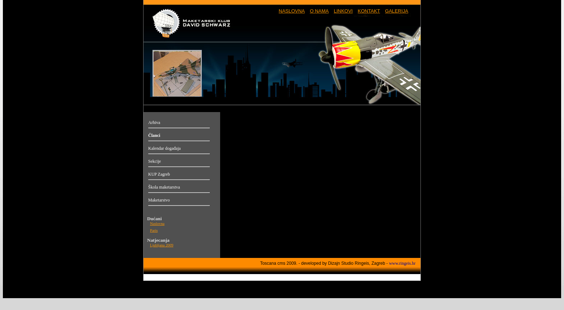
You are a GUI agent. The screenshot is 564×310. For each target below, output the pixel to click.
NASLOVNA (292, 11)
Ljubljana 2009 (161, 245)
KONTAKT (369, 11)
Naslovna (157, 224)
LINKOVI (343, 11)
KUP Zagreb (159, 174)
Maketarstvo (159, 200)
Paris (154, 230)
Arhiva (154, 122)
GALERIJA (396, 11)
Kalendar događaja (164, 148)
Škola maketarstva (164, 187)
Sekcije (154, 161)
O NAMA (319, 11)
